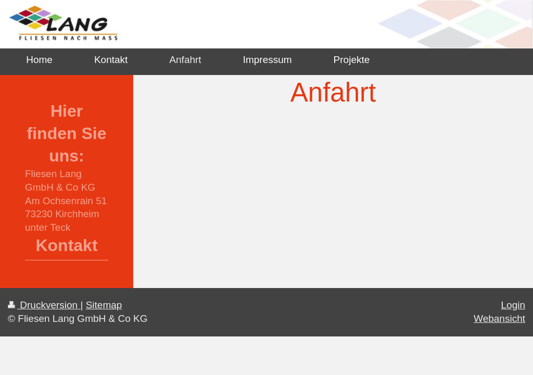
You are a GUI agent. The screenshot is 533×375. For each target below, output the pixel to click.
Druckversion (44, 304)
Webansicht (499, 318)
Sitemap (104, 304)
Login (513, 304)
